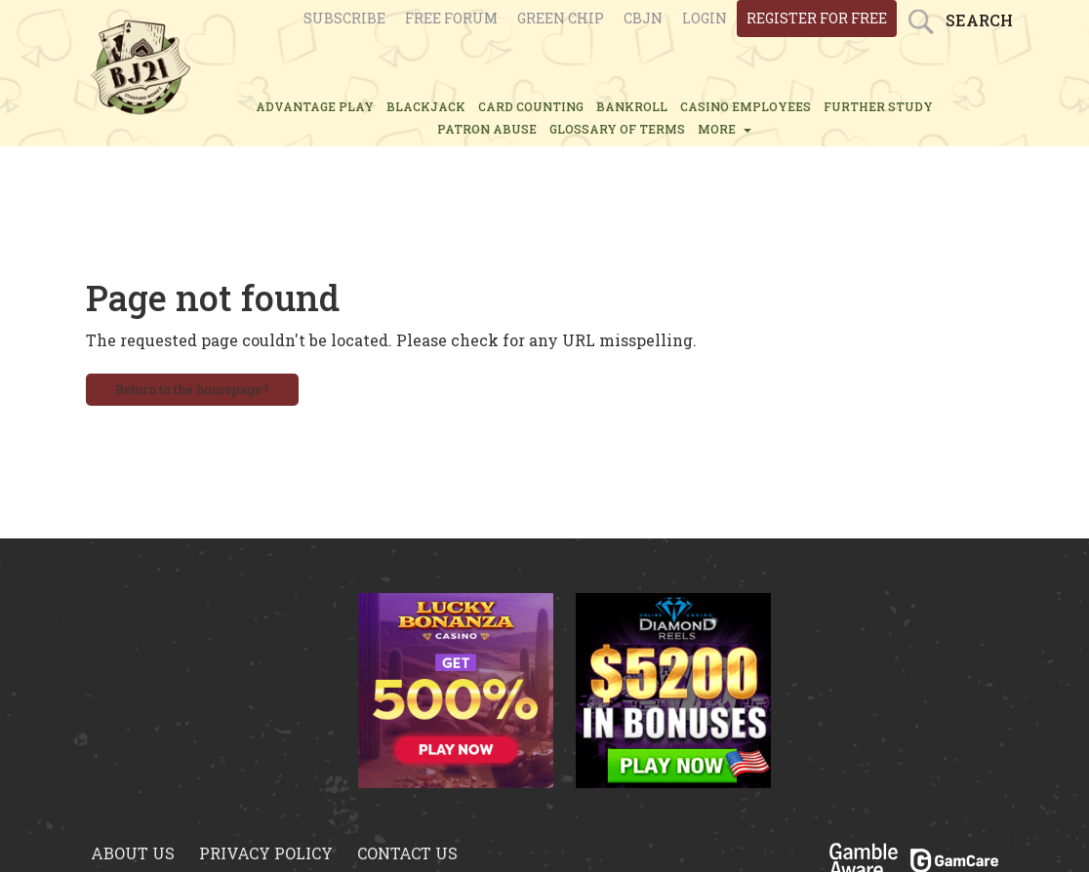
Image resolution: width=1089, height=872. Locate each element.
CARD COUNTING (531, 106)
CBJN (643, 18)
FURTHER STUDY (878, 106)
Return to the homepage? (192, 389)
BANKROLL (631, 106)
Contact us (407, 853)
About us (133, 853)
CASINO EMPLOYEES (745, 106)
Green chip (560, 18)
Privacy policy (266, 853)
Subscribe (344, 18)
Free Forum (451, 18)
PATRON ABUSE (487, 129)
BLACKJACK (425, 106)
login (704, 18)
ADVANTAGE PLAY (315, 106)
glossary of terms (617, 129)
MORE (724, 129)
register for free (816, 18)
